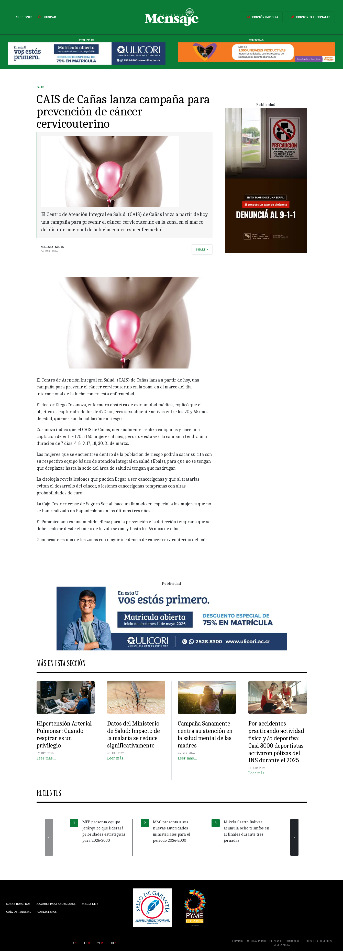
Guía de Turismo (18, 911)
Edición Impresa (261, 17)
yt (99, 943)
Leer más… (46, 758)
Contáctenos (47, 911)
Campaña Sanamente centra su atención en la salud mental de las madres (205, 734)
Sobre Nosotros (18, 904)
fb (85, 943)
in (112, 943)
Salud (40, 87)
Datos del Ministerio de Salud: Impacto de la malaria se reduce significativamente (133, 734)
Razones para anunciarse (55, 904)
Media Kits (90, 904)
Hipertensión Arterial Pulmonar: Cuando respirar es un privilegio (64, 734)
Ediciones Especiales (309, 17)
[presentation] (49, 837)
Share (201, 249)
